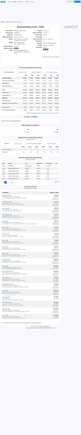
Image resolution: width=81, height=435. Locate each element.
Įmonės (14, 1)
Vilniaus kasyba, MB (7, 318)
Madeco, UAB (5, 243)
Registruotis (77, 1)
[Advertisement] (30, 77)
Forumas (9, 1)
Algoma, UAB (5, 268)
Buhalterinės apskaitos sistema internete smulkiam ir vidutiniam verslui (40, 343)
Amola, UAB (5, 262)
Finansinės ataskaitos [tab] (9, 87)
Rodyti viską (56, 197)
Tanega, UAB (5, 236)
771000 (15, 50)
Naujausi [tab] (6, 159)
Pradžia (2, 21)
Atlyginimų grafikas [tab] (51, 159)
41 (43, 41)
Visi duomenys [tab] (17, 159)
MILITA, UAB (5, 256)
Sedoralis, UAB (5, 223)
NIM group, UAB (6, 324)
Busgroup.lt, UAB (6, 211)
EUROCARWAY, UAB (7, 217)
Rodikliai (27, 1)
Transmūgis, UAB (6, 312)
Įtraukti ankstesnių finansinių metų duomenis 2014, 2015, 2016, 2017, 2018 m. (42, 128)
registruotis (74, 27)
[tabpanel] (30, 109)
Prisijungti (71, 1)
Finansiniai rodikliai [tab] (23, 87)
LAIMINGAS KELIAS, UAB (8, 299)
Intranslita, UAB (6, 275)
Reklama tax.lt (47, 342)
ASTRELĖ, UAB (5, 249)
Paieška (32, 1)
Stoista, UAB (5, 281)
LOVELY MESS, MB (6, 293)
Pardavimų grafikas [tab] (36, 87)
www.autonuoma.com (48, 45)
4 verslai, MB (5, 330)
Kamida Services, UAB (7, 287)
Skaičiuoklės (20, 1)
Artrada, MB (5, 306)
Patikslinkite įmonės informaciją (50, 57)
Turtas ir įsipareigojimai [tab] (51, 87)
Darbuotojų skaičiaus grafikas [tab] (34, 159)
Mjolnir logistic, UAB (7, 230)
